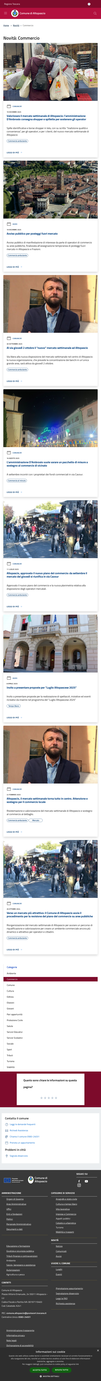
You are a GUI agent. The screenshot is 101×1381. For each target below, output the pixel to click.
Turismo (10, 1061)
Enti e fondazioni (14, 1214)
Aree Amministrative (16, 1204)
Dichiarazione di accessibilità (19, 1345)
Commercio (12, 979)
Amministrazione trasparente (20, 1330)
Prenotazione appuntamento (69, 1288)
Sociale (10, 1043)
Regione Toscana (12, 4)
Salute (10, 1026)
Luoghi (59, 1269)
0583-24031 (24, 1317)
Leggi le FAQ (62, 1298)
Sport (9, 1049)
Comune (11, 985)
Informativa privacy (15, 1335)
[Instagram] (79, 1185)
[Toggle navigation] (5, 13)
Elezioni (10, 1002)
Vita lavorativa (63, 1209)
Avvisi (12, 224)
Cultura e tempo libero (66, 1204)
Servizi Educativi (15, 1032)
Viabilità (10, 1067)
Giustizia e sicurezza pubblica (20, 1251)
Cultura (10, 991)
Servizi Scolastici (15, 1037)
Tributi (10, 1055)
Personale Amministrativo (18, 1224)
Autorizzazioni (13, 1270)
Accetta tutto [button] (40, 1370)
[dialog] (50, 1364)
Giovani (10, 1008)
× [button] (98, 1351)
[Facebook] (79, 1181)
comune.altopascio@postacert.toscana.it (26, 1313)
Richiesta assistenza (65, 1303)
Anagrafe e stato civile (66, 1199)
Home (6, 25)
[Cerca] (95, 13)
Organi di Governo (15, 1199)
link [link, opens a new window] (77, 1364)
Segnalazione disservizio (67, 1293)
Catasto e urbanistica (66, 1223)
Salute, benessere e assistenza (20, 1265)
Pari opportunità (14, 1014)
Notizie (59, 1246)
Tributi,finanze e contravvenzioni (21, 1256)
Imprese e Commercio (66, 1214)
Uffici (8, 1209)
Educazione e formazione (18, 1246)
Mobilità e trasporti (65, 1232)
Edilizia (10, 996)
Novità (16, 25)
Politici (9, 1219)
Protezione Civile (15, 1020)
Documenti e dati (14, 1229)
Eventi (59, 1274)
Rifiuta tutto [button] (61, 1370)
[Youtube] (86, 1181)
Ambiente (11, 973)
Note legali (11, 1340)
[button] (50, 1376)
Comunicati (14, 106)
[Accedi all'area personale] (89, 4)
